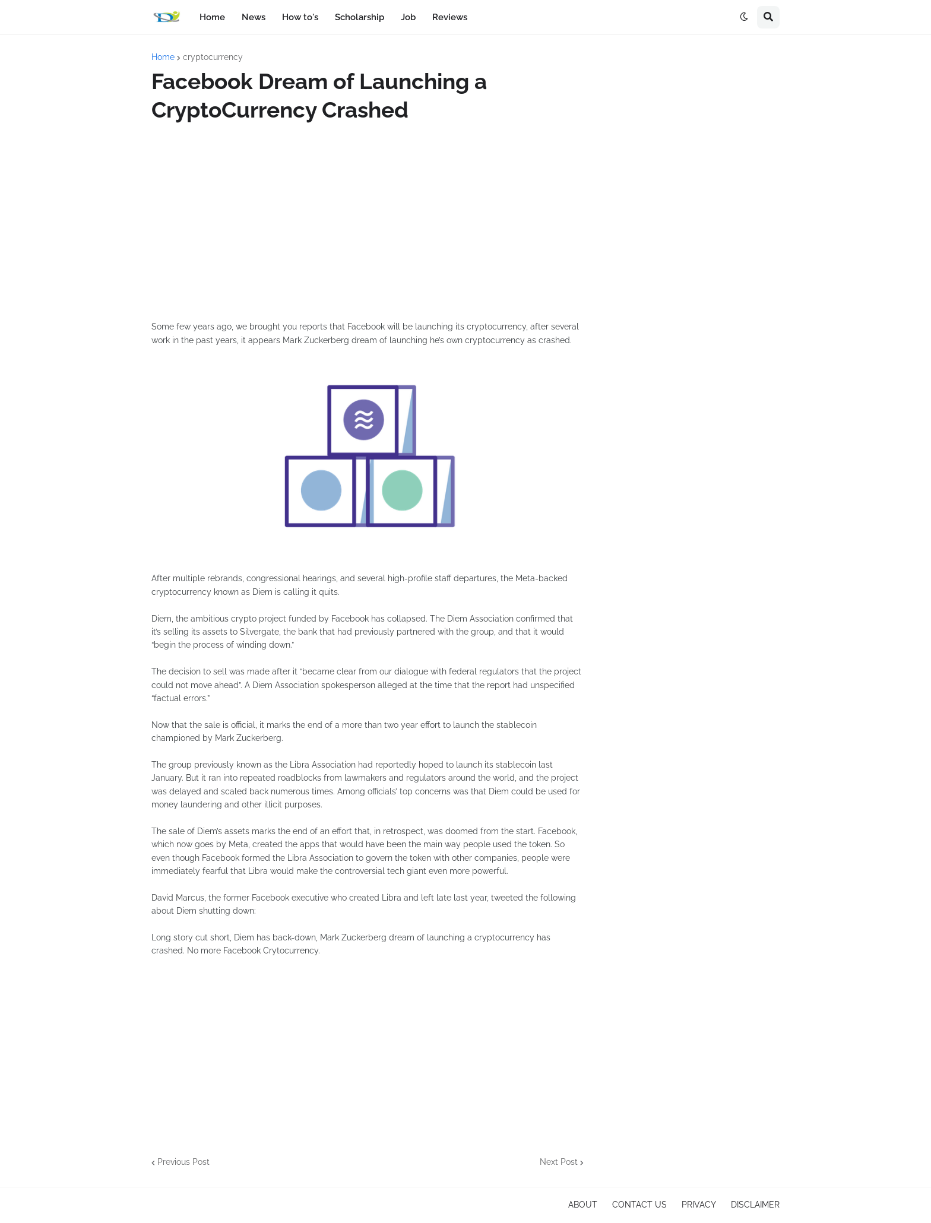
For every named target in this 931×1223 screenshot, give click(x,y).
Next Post (559, 1162)
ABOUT (582, 1204)
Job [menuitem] (408, 17)
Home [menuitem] (212, 17)
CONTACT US (639, 1204)
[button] (744, 17)
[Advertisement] (367, 222)
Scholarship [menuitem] (359, 17)
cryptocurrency (213, 57)
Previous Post (183, 1162)
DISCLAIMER (755, 1204)
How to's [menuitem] (300, 17)
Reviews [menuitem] (449, 17)
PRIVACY (699, 1204)
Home (163, 57)
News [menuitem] (253, 17)
